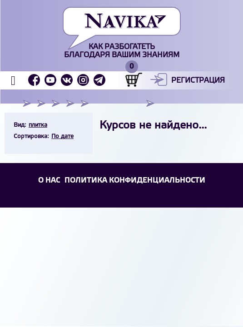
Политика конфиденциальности (134, 180)
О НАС (49, 180)
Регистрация (198, 80)
